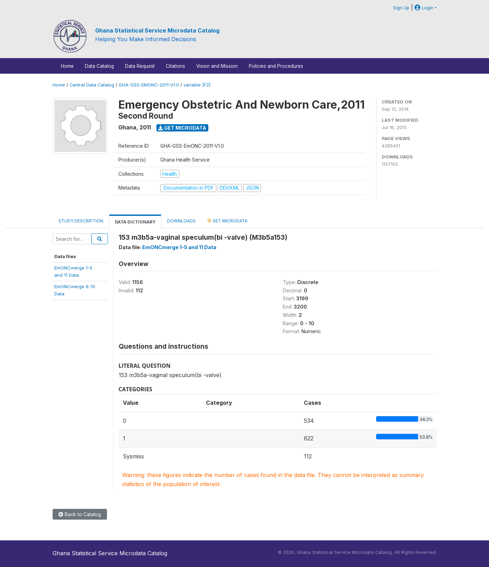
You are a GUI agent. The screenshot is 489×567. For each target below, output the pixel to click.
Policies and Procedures (276, 66)
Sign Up (401, 7)
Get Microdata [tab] (227, 220)
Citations (175, 66)
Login (424, 7)
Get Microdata (182, 128)
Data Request (140, 66)
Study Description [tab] (80, 220)
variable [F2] (196, 85)
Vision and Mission (217, 66)
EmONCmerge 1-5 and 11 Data (179, 247)
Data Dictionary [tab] (135, 222)
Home (67, 66)
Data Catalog (99, 66)
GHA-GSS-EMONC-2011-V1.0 (149, 85)
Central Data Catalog (92, 85)
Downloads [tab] (181, 220)
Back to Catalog (79, 514)
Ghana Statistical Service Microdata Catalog (157, 30)
